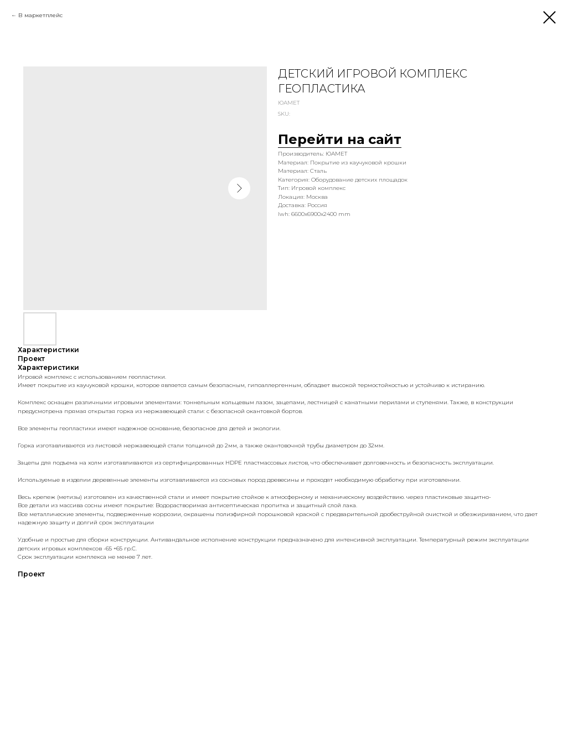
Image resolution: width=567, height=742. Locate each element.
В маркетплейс (40, 15)
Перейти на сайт (339, 139)
